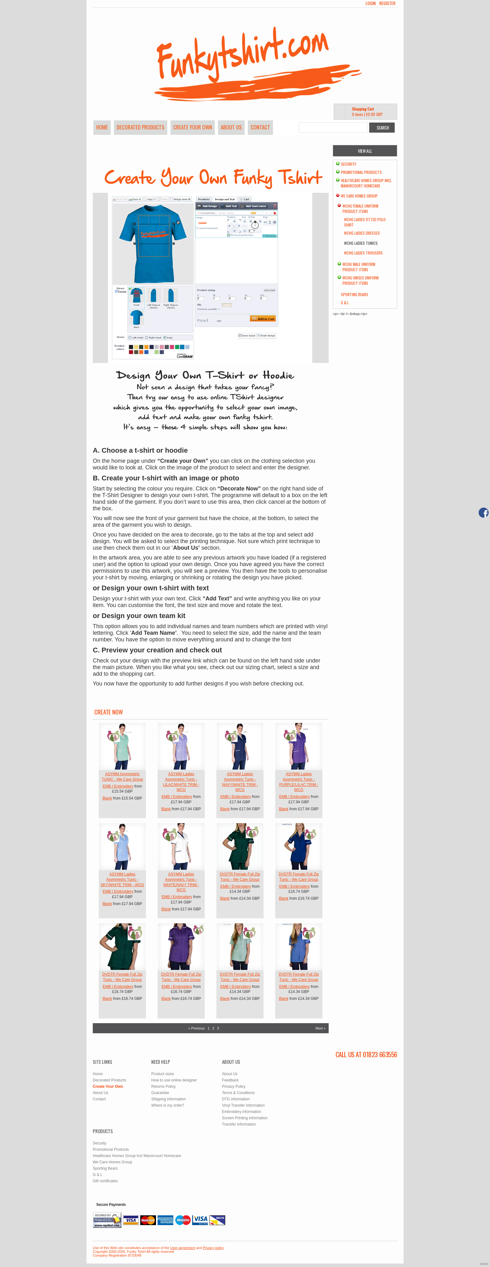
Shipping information (168, 1099)
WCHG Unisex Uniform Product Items (360, 280)
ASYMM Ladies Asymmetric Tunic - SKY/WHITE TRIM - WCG (122, 879)
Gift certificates (105, 1181)
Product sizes (162, 1074)
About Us (231, 127)
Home (102, 127)
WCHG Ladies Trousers (363, 252)
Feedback (230, 1080)
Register (387, 3)
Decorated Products (140, 127)
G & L (345, 302)
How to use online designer (174, 1080)
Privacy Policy (234, 1086)
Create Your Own (192, 127)
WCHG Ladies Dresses (362, 233)
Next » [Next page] (320, 1028)
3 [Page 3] (218, 1028)
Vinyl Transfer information (243, 1105)
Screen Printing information (245, 1118)
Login (370, 3)
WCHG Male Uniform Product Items (358, 266)
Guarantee (160, 1093)
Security (348, 164)
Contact (260, 127)
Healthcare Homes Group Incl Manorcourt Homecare (366, 183)
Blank (107, 798)
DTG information (236, 1099)
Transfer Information (239, 1124)
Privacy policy (213, 1248)
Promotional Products (361, 172)
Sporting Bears (354, 294)
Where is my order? (167, 1105)
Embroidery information (241, 1111)
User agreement (182, 1248)
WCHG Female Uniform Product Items (360, 208)
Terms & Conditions (238, 1093)
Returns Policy (163, 1086)
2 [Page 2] (213, 1028)
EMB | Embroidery (118, 786)
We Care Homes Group (359, 195)
